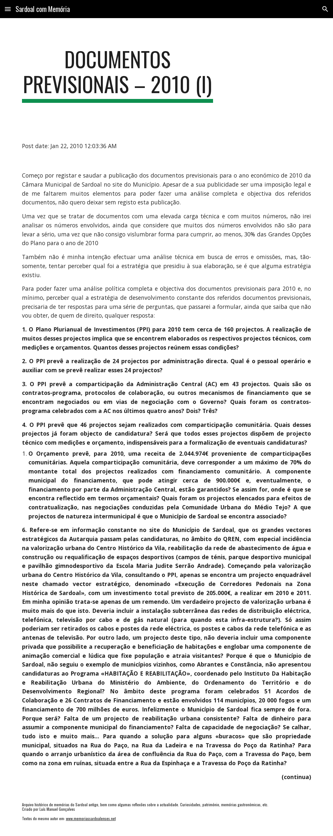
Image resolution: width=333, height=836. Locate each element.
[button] (8, 9)
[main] (117, 74)
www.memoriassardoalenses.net (91, 818)
